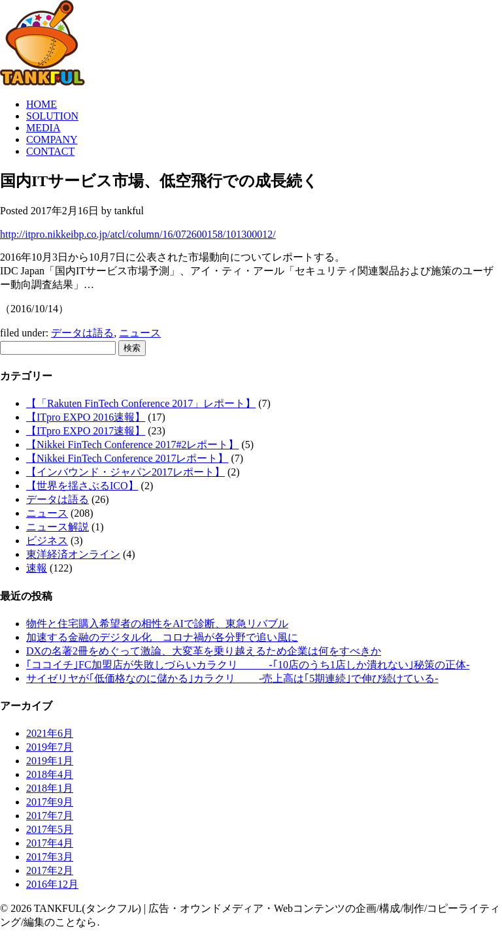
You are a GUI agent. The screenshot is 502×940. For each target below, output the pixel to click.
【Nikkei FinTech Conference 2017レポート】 (127, 458)
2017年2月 (49, 870)
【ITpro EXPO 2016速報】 (85, 417)
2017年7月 (49, 815)
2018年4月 (49, 774)
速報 (36, 568)
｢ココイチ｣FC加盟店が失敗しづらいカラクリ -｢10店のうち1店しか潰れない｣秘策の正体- (247, 664)
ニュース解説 (57, 526)
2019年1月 (49, 760)
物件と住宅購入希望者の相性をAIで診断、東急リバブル (157, 623)
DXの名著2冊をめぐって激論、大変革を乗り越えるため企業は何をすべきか (203, 650)
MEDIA (43, 127)
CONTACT (50, 151)
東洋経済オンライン (73, 554)
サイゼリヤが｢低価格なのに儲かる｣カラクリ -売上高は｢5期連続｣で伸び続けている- (232, 678)
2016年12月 (52, 884)
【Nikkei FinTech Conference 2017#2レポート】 (132, 444)
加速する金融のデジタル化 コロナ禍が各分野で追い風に (162, 637)
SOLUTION (52, 116)
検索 (132, 348)
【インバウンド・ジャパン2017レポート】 (125, 472)
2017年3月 (49, 856)
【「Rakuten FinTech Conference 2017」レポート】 (141, 403)
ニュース (140, 332)
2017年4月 (49, 843)
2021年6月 (49, 733)
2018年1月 (49, 788)
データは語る (82, 332)
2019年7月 (49, 747)
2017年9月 (49, 801)
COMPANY (52, 139)
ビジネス (47, 540)
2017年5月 (49, 829)
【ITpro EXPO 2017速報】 (85, 430)
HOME (41, 104)
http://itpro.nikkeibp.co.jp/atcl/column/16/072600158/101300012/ (138, 234)
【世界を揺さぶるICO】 (82, 485)
